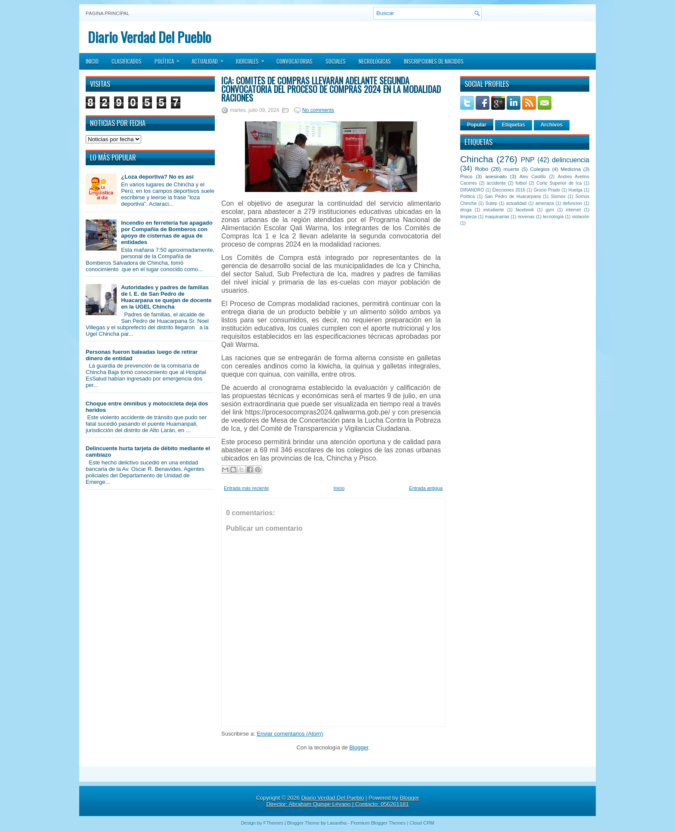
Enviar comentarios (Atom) (290, 733)
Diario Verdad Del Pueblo (149, 37)
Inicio (92, 61)
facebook (525, 209)
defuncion (572, 203)
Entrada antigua (426, 488)
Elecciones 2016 (509, 190)
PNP (528, 160)
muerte (511, 169)
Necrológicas (375, 61)
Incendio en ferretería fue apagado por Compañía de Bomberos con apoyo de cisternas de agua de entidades (166, 232)
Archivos (552, 125)
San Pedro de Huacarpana (513, 196)
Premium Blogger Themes (378, 823)
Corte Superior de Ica (559, 183)
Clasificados (126, 61)
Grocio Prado (546, 190)
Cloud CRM (421, 823)
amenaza (545, 203)
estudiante (493, 209)
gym (550, 209)
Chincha (476, 159)
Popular (476, 125)
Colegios (539, 169)
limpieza (468, 216)
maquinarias (497, 216)
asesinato (496, 176)
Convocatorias (294, 61)
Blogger (359, 747)
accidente (496, 183)
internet (573, 209)
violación (580, 216)
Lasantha (337, 823)
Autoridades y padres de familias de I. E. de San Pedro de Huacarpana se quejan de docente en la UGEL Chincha (166, 297)
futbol (521, 183)
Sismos (558, 196)
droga (466, 209)
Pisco (466, 176)
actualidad (516, 203)
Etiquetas (513, 125)
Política (170, 58)
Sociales (335, 61)
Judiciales (252, 58)
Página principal (107, 13)
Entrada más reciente (246, 488)
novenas (526, 216)
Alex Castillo (533, 176)
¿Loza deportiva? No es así (157, 176)
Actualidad (210, 58)
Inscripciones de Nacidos (434, 61)
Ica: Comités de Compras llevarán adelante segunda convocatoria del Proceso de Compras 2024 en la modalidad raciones (331, 89)
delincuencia (570, 160)
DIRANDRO (472, 190)
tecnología (553, 216)
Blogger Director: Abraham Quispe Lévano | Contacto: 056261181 (342, 801)
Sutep (491, 203)
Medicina (570, 169)
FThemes (273, 823)
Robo (481, 169)
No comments (318, 110)
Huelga (575, 190)
